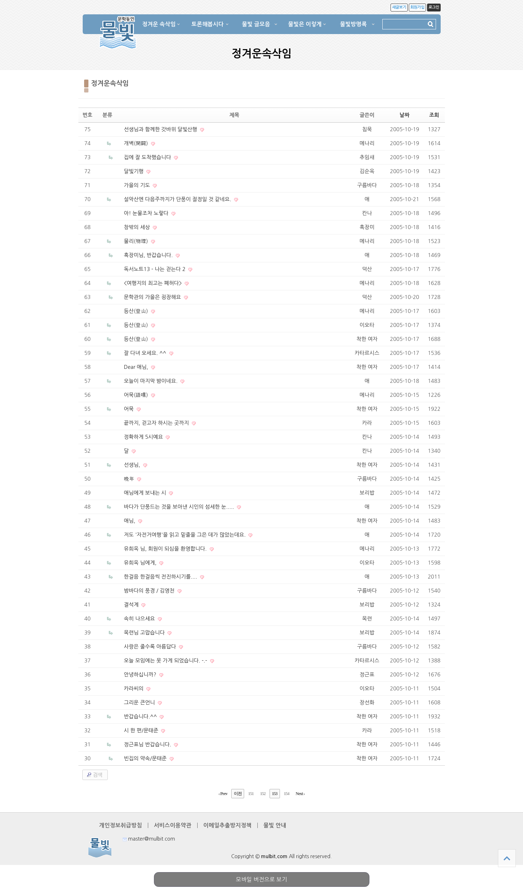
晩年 (129, 478)
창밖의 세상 (136, 227)
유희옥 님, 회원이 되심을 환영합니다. (165, 548)
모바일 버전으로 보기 (261, 879)
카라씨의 (133, 688)
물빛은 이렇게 (305, 24)
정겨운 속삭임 (159, 24)
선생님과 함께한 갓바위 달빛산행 (160, 129)
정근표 (367, 674)
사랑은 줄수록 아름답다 (150, 646)
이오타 (367, 325)
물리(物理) (136, 241)
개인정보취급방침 (120, 825)
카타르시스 (367, 353)
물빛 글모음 (256, 24)
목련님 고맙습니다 (144, 632)
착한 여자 (367, 339)
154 (286, 793)
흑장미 (367, 227)
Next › (300, 793)
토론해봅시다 (208, 24)
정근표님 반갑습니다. (147, 744)
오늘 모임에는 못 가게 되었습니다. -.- (165, 660)
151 (250, 793)
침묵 (367, 129)
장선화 (367, 702)
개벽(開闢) (136, 143)
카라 (367, 422)
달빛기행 (133, 171)
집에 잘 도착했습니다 (147, 157)
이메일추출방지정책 (227, 825)
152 (262, 793)
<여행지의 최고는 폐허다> (152, 283)
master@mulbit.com (149, 838)
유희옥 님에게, (140, 562)
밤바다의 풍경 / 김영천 (149, 590)
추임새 (367, 157)
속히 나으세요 (139, 618)
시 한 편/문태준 (141, 730)
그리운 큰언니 (139, 702)
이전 (238, 793)
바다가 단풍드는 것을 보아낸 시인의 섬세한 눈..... (179, 506)
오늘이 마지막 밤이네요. (150, 381)
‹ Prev (222, 793)
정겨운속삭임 (110, 83)
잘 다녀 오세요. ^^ (145, 353)
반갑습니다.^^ (140, 716)
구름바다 (367, 185)
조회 (434, 115)
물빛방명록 (353, 24)
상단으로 (507, 858)
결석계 (131, 604)
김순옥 (367, 171)
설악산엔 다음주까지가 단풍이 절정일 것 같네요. (177, 199)
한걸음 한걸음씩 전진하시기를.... (160, 576)
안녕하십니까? (140, 674)
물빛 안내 (274, 825)
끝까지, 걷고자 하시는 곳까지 (156, 422)
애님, (129, 520)
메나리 (367, 143)
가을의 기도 (136, 185)
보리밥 (367, 492)
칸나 (367, 213)
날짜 (404, 115)
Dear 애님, (136, 367)
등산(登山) (136, 311)
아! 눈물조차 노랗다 (146, 213)
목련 (367, 618)
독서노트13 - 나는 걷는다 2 (154, 269)
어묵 (128, 409)
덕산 (367, 269)
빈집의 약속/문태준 (145, 758)
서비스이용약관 (173, 825)
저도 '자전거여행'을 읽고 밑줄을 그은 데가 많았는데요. (184, 534)
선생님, (132, 464)
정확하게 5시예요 (143, 436)
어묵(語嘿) (136, 395)
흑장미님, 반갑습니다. (148, 255)
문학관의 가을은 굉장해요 (152, 297)
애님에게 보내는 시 (145, 492)
